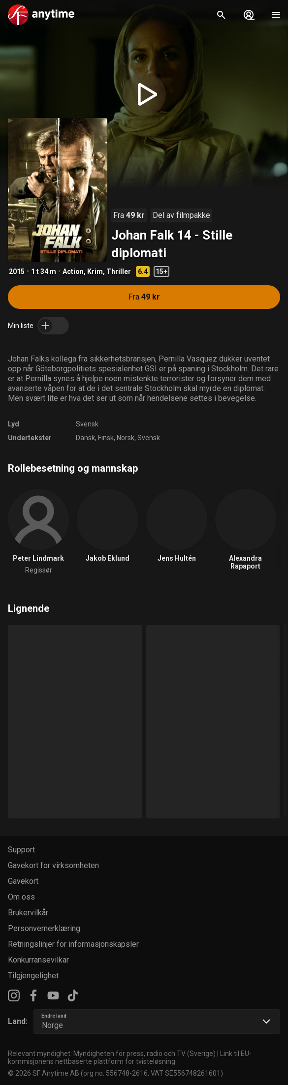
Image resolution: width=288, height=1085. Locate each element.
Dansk (85, 438)
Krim (95, 271)
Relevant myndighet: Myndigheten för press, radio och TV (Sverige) (112, 1053)
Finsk (106, 438)
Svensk (87, 424)
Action (73, 271)
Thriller (118, 271)
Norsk (125, 438)
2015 (17, 271)
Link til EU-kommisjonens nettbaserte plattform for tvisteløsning (130, 1057)
